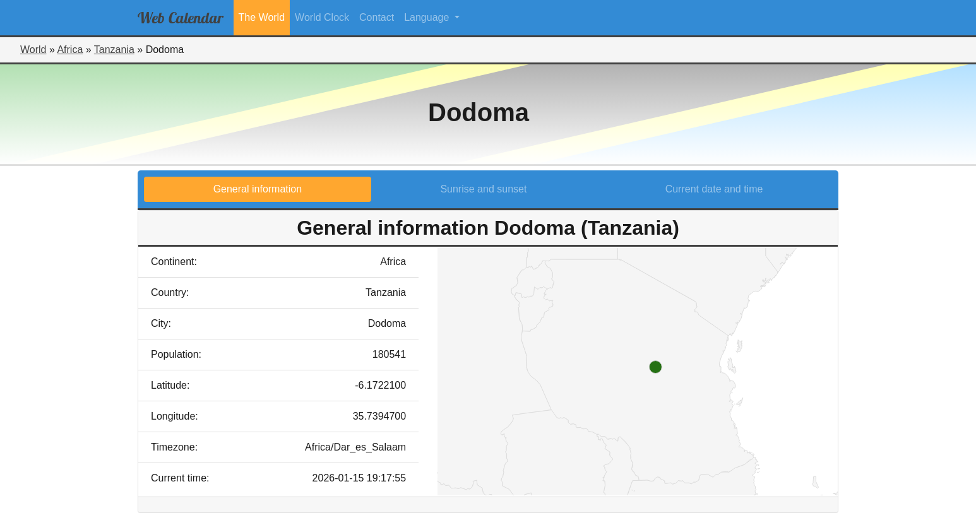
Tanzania (114, 49)
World (33, 49)
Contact (376, 17)
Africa (70, 49)
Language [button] (428, 17)
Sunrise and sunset (483, 189)
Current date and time (714, 189)
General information (257, 189)
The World (262, 17)
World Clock (322, 17)
